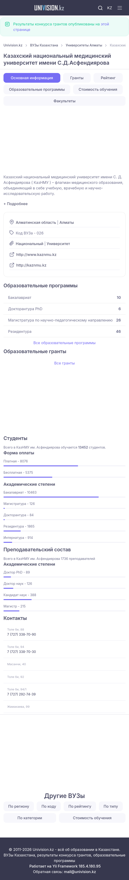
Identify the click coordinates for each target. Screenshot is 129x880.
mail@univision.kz (80, 871)
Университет (58, 243)
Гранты (77, 78)
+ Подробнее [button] (15, 203)
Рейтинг (108, 78)
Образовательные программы (37, 89)
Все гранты (64, 363)
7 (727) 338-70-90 (21, 634)
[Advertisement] (64, 140)
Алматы (66, 222)
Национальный (29, 243)
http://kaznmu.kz (31, 265)
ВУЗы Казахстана (44, 45)
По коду (49, 806)
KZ (109, 8)
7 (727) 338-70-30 (21, 652)
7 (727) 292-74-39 (21, 694)
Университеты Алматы (84, 45)
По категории (29, 818)
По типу (111, 806)
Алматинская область (36, 222)
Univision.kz (13, 45)
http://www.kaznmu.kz (36, 254)
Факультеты (65, 101)
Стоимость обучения (98, 89)
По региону (18, 806)
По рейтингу (79, 806)
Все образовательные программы (64, 342)
